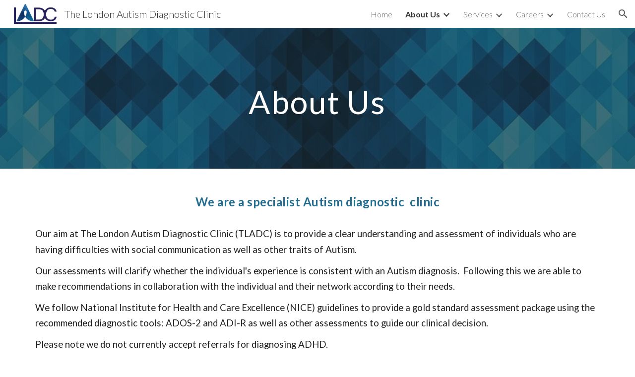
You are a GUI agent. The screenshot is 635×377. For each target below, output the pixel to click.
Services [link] (478, 14)
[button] (623, 14)
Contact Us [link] (586, 14)
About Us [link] (422, 14)
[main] (317, 98)
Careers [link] (530, 14)
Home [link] (381, 14)
